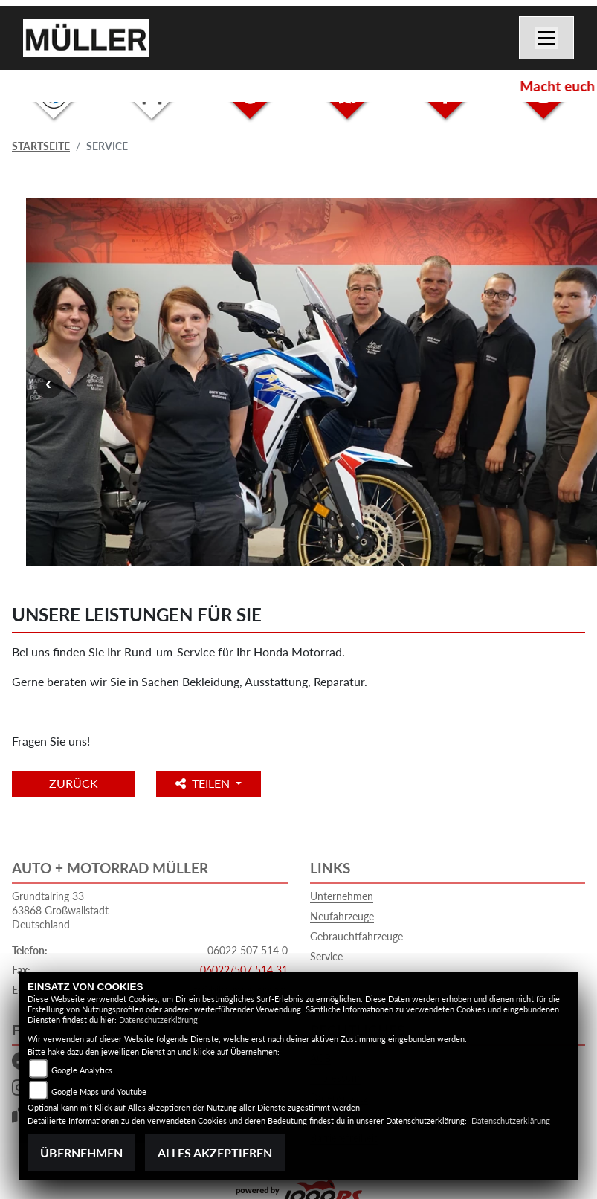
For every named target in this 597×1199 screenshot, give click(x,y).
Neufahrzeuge (342, 916)
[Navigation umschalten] (546, 37)
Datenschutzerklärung (158, 1019)
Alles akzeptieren (215, 1152)
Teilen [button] (204, 783)
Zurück (73, 783)
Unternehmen (341, 896)
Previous (48, 383)
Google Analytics (81, 1070)
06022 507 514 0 (247, 950)
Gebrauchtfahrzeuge (356, 936)
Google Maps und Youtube (98, 1091)
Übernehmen (81, 1152)
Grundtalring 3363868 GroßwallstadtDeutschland (60, 910)
